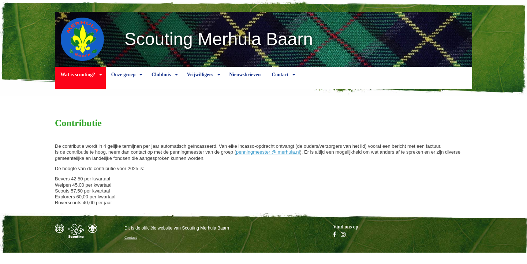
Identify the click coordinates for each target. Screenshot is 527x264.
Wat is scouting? (77, 80)
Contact (280, 80)
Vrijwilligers (200, 80)
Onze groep (123, 80)
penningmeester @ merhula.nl (268, 152)
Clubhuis (161, 80)
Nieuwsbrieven (245, 80)
